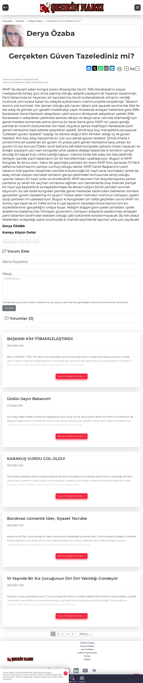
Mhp (36, 241)
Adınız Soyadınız (15, 262)
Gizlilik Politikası (87, 643)
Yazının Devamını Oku (71, 376)
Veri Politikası (87, 649)
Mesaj (6, 274)
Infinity (83, 633)
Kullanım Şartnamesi (87, 653)
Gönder (9, 308)
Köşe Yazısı (25, 241)
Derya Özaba (10, 241)
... (77, 633)
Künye (87, 656)
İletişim (87, 659)
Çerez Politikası (87, 646)
